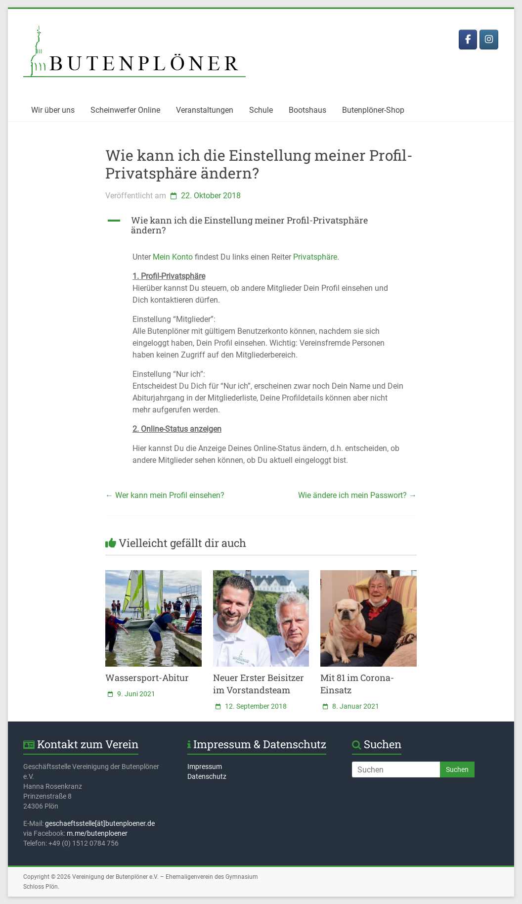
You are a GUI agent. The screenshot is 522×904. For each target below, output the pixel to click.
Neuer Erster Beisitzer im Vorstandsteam (258, 684)
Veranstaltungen (204, 110)
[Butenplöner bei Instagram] (488, 39)
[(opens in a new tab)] (153, 575)
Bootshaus (307, 110)
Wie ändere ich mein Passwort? (357, 495)
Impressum (204, 766)
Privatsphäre (315, 257)
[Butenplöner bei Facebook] (468, 39)
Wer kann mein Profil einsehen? (164, 495)
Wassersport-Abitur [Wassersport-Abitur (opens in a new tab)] (147, 677)
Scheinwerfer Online (125, 110)
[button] (261, 229)
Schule (261, 110)
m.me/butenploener (97, 833)
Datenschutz (206, 776)
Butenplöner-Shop (373, 110)
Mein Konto (173, 257)
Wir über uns (53, 110)
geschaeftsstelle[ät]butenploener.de (100, 823)
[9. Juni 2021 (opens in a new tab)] (130, 694)
